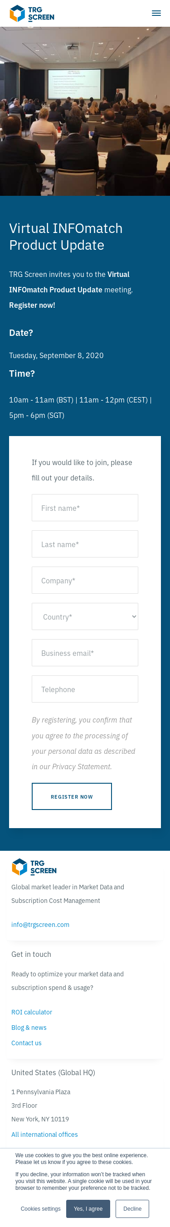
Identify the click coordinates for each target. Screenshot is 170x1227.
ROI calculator (31, 1011)
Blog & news (29, 1027)
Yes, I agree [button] (88, 1209)
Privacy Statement (81, 766)
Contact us (26, 1042)
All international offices (44, 1134)
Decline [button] (132, 1209)
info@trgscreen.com (40, 924)
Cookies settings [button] (41, 1209)
